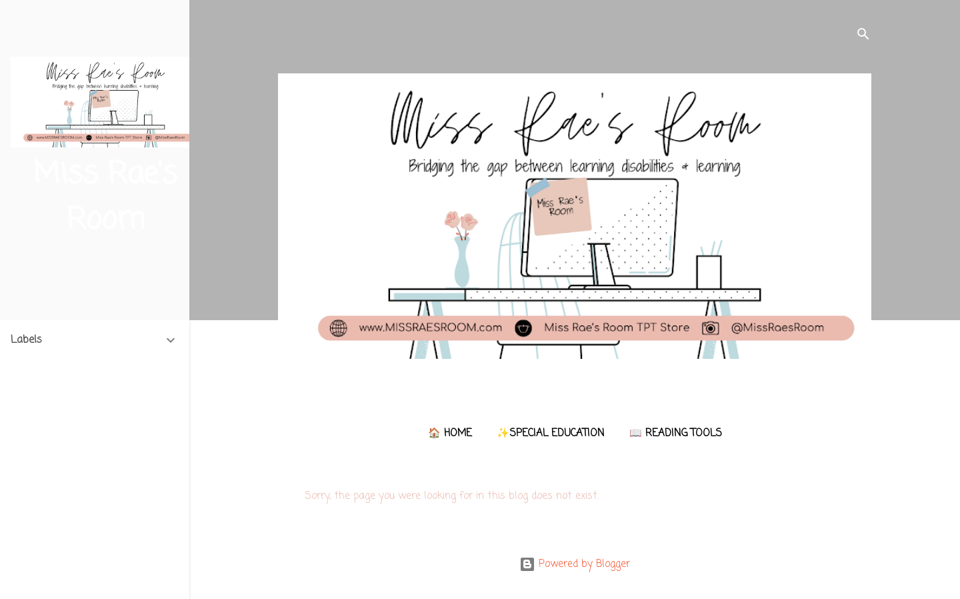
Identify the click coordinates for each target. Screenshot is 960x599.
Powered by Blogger (574, 564)
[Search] (863, 36)
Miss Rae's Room (105, 197)
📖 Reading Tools (675, 433)
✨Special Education (551, 433)
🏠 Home (450, 433)
